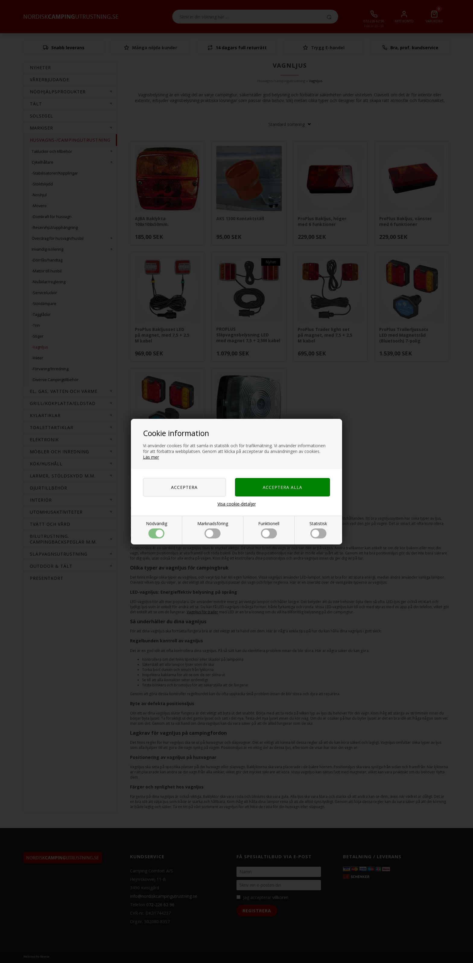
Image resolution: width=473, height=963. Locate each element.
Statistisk (318, 529)
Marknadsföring (212, 529)
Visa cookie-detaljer (236, 504)
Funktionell (268, 529)
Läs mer (151, 457)
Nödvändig (156, 529)
